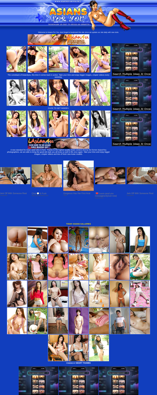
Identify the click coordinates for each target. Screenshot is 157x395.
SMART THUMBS (83, 343)
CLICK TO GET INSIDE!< (58, 108)
